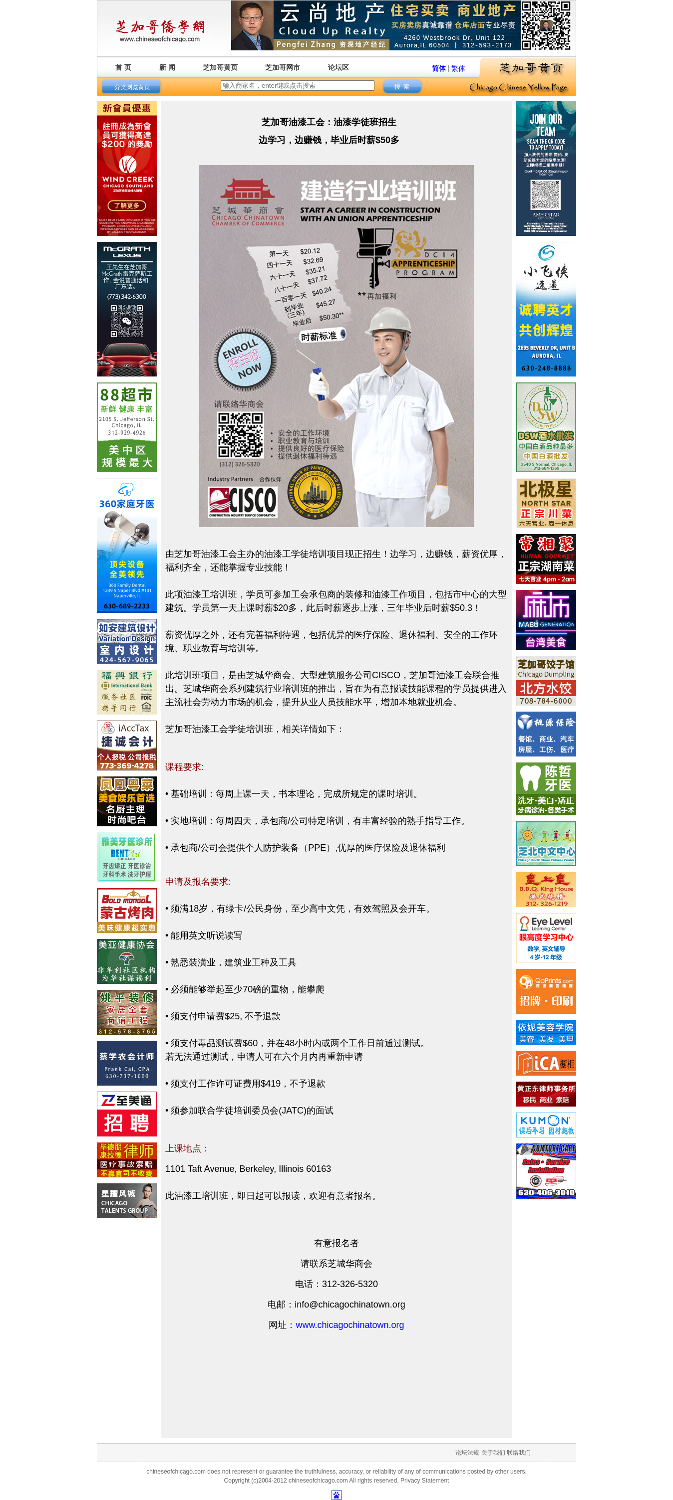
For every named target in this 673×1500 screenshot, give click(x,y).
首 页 (123, 67)
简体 (439, 68)
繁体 (458, 68)
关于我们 (493, 1452)
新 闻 (167, 67)
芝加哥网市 (282, 67)
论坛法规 (467, 1452)
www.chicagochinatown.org (350, 1325)
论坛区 (338, 67)
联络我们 (519, 1452)
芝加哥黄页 (220, 67)
